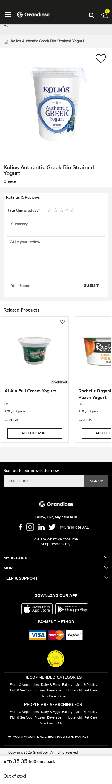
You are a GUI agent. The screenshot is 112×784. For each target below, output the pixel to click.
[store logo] (33, 14)
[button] (101, 59)
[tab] (56, 198)
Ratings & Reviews (23, 198)
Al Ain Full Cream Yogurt (30, 391)
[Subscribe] (96, 481)
